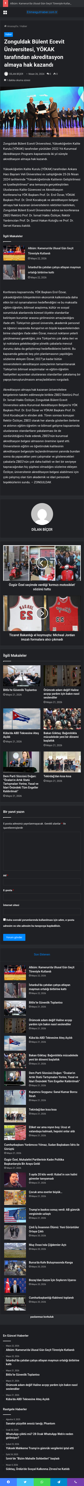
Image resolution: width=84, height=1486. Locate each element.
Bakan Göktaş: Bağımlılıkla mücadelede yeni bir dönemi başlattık (61, 737)
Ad (5, 875)
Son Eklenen (42, 954)
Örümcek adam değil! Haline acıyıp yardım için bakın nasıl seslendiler (61, 693)
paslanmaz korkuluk (42, 1316)
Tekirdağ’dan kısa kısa (57, 776)
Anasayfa (11, 26)
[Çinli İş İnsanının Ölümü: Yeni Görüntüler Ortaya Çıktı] (15, 1232)
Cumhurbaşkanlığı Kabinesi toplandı (51, 1297)
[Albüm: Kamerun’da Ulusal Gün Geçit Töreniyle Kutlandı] (14, 253)
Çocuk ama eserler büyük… (45, 1192)
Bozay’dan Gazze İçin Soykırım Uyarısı (52, 1280)
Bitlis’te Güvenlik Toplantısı (20, 690)
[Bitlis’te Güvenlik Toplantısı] (21, 675)
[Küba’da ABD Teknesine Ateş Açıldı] (21, 718)
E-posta (8, 890)
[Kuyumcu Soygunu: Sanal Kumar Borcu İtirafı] (15, 1097)
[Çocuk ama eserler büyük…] (15, 1197)
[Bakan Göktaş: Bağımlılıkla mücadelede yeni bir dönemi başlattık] (62, 718)
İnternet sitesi (11, 905)
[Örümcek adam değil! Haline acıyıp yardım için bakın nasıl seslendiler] (62, 675)
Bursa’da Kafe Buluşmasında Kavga (51, 1262)
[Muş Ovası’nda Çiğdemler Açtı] (15, 1250)
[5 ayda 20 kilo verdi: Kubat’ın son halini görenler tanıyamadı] (15, 1179)
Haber (23, 26)
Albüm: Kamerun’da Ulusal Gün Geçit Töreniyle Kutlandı (41, 3)
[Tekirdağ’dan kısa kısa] (62, 762)
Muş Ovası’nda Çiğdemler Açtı (47, 1244)
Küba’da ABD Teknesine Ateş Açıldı (50, 1037)
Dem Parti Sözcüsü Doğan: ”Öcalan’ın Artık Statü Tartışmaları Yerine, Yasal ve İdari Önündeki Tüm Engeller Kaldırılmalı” (20, 784)
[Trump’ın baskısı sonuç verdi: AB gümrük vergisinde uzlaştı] (15, 1215)
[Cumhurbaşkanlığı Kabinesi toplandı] (15, 1303)
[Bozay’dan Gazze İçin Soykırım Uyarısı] (15, 1285)
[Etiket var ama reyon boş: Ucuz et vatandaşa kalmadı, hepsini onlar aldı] (15, 1132)
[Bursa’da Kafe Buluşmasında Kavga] (15, 1267)
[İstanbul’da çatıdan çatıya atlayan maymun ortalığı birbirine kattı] (14, 272)
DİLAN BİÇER (16, 74)
